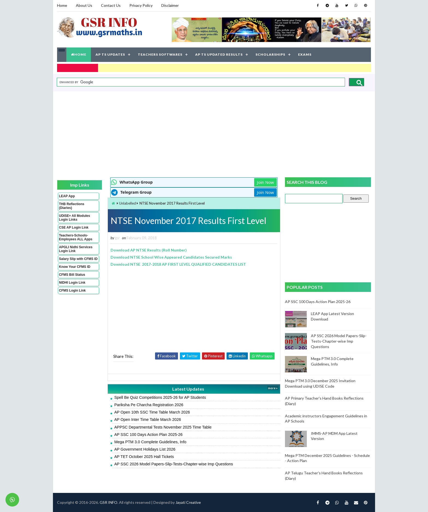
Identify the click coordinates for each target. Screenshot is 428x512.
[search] (200, 82)
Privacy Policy (141, 5)
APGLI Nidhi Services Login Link (76, 249)
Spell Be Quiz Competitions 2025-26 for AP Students (160, 397)
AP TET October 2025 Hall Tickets (144, 456)
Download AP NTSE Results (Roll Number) (149, 250)
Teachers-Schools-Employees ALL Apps (75, 237)
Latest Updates (188, 388)
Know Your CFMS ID (74, 267)
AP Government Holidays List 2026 (145, 449)
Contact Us (111, 5)
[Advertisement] (214, 133)
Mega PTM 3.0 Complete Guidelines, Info (150, 442)
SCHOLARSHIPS (270, 54)
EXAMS (304, 54)
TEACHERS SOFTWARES (160, 54)
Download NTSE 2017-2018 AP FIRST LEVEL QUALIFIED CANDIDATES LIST (178, 264)
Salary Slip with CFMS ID (78, 259)
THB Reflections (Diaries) (71, 206)
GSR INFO (108, 502)
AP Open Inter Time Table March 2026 (147, 419)
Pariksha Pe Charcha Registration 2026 (148, 405)
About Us (84, 5)
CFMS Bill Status (72, 275)
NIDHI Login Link (72, 283)
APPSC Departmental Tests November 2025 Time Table (163, 427)
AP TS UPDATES (110, 54)
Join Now (265, 182)
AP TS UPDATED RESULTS (219, 54)
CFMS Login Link (72, 290)
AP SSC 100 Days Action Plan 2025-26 (148, 434)
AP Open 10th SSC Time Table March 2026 (152, 412)
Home (62, 5)
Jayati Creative (188, 502)
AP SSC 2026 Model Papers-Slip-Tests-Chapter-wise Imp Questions (173, 464)
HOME (78, 54)
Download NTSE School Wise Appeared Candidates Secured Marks (171, 257)
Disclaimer (170, 5)
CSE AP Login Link (73, 227)
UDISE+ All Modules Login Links (74, 217)
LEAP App (67, 196)
